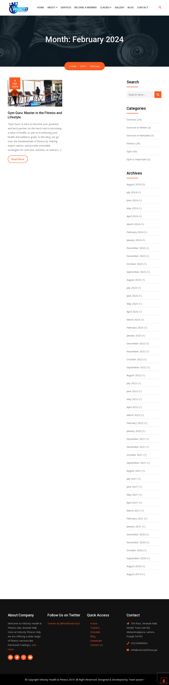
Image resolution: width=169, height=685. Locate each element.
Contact (142, 7)
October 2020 (135, 550)
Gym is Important (137, 159)
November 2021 (136, 446)
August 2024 (134, 184)
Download (96, 640)
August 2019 (134, 574)
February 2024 (135, 232)
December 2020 (136, 534)
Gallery (119, 7)
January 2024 (134, 240)
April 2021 (132, 502)
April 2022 (132, 407)
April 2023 (132, 311)
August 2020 (134, 566)
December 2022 (136, 343)
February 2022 (135, 423)
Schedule (95, 632)
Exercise (131, 119)
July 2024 (132, 192)
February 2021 (135, 518)
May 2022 (132, 399)
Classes (104, 7)
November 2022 (136, 351)
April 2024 (132, 216)
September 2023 (136, 271)
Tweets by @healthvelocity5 (63, 623)
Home (40, 7)
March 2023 (133, 319)
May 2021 (132, 494)
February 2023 (135, 327)
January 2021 (134, 526)
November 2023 (136, 256)
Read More (17, 159)
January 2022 (134, 431)
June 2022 (132, 391)
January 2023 (134, 335)
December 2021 (136, 439)
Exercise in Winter (137, 127)
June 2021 (132, 486)
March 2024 (133, 224)
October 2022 (135, 359)
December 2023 (136, 248)
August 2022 (134, 375)
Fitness (131, 143)
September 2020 (136, 558)
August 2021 (134, 470)
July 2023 (132, 287)
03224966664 (139, 643)
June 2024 (132, 200)
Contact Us (96, 645)
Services (66, 7)
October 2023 (135, 264)
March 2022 (133, 415)
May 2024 (132, 208)
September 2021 (136, 462)
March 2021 (133, 510)
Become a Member (85, 7)
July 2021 (132, 478)
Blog (131, 7)
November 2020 (136, 542)
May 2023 (132, 303)
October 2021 (135, 454)
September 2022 (136, 367)
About (51, 7)
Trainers (95, 627)
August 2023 (134, 279)
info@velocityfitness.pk (144, 650)
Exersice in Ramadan (138, 135)
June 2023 (132, 295)
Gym (129, 151)
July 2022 (132, 383)
